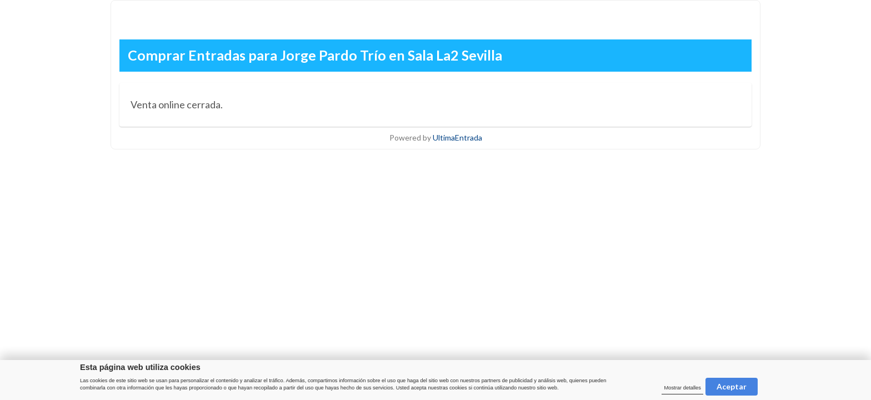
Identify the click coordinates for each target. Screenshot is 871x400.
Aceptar (732, 386)
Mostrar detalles (682, 388)
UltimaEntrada (457, 137)
